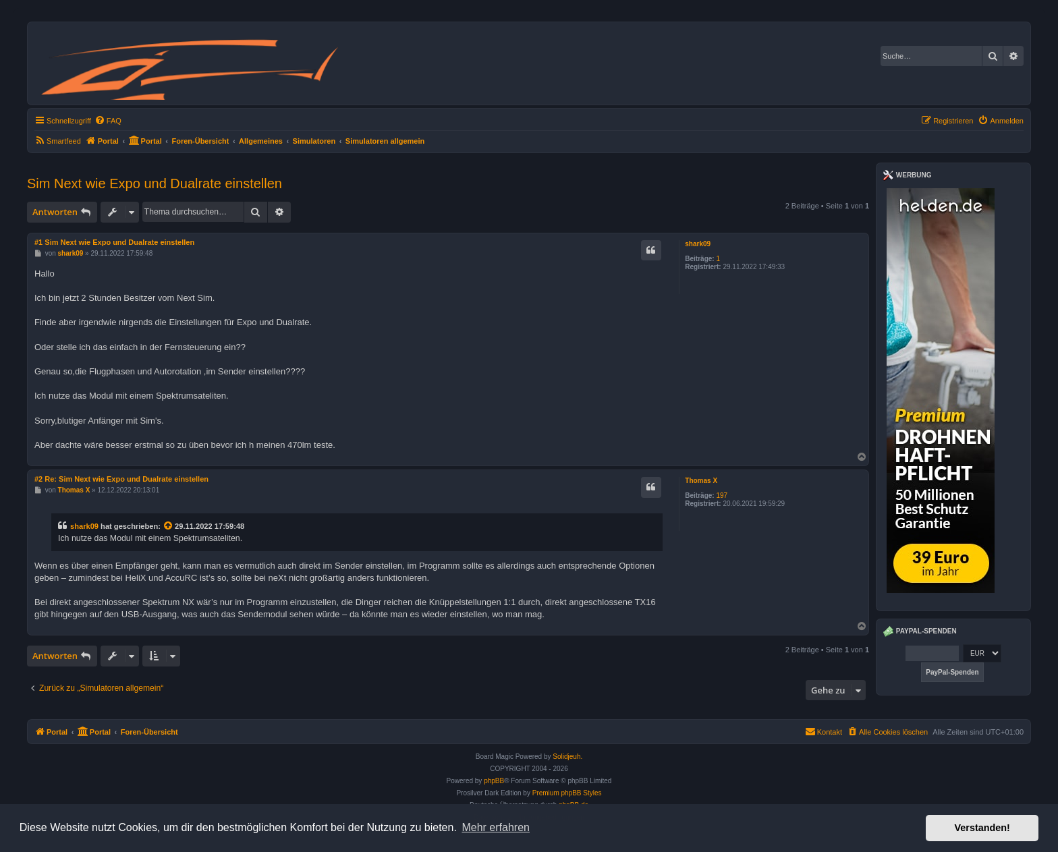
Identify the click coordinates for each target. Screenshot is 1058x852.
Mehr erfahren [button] (496, 827)
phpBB (494, 781)
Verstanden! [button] (982, 827)
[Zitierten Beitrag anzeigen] (169, 526)
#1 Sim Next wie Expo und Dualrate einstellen (114, 242)
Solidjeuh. (567, 756)
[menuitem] (107, 121)
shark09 (698, 244)
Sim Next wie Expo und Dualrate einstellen (154, 183)
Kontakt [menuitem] (823, 731)
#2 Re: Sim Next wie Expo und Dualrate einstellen (121, 479)
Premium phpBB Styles (567, 793)
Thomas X (701, 480)
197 (721, 495)
